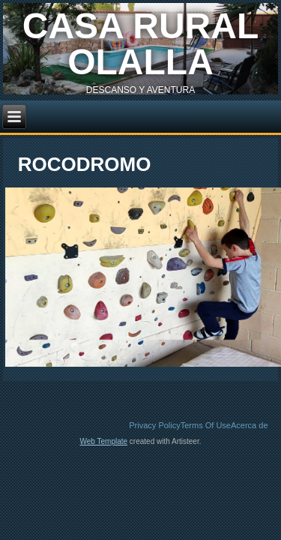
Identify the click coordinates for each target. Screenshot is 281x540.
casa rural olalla (140, 44)
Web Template (104, 441)
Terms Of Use (206, 425)
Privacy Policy (154, 425)
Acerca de (249, 425)
